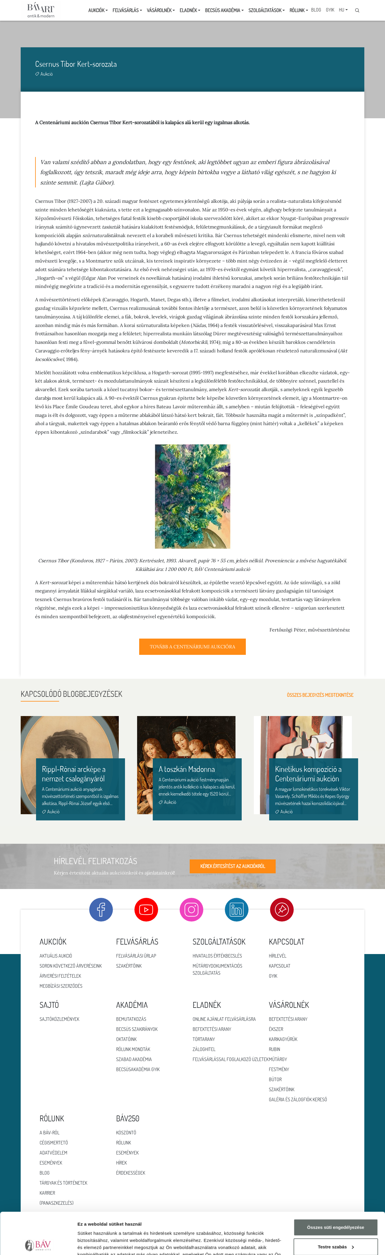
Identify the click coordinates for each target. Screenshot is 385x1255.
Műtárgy (278, 1059)
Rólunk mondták (133, 1049)
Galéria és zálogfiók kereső (298, 1099)
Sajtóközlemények (59, 1019)
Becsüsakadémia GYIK (138, 1069)
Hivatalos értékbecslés (217, 956)
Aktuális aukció (56, 956)
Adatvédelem (53, 1153)
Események (51, 1163)
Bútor (275, 1079)
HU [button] (341, 10)
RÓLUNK (123, 1143)
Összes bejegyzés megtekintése (325, 695)
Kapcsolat (279, 966)
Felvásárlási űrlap (136, 956)
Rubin (274, 1049)
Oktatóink (126, 1039)
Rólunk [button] (297, 10)
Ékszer (276, 1029)
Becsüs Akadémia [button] (222, 10)
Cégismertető (54, 1143)
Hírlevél (277, 956)
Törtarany (204, 1039)
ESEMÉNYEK (127, 1153)
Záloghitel (204, 1049)
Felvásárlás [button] (126, 10)
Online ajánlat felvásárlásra (224, 1019)
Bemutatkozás (131, 1019)
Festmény (279, 1069)
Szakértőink (129, 966)
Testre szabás (336, 1204)
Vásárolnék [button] (159, 10)
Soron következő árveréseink (71, 966)
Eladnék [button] (188, 10)
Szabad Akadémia (134, 1059)
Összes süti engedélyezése (335, 1185)
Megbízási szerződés (61, 986)
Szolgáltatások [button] (264, 10)
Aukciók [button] (96, 10)
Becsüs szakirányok (136, 1029)
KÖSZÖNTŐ (126, 1133)
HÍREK (121, 1163)
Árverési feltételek (60, 976)
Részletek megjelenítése (103, 1243)
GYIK (330, 10)
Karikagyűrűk (283, 1039)
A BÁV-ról (49, 1133)
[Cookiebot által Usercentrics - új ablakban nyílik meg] (38, 1243)
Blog (316, 10)
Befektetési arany (212, 1029)
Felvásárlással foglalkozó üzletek (231, 1059)
